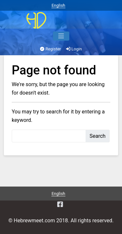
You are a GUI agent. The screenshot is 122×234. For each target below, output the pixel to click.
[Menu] (61, 36)
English (58, 5)
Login (74, 48)
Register (50, 48)
